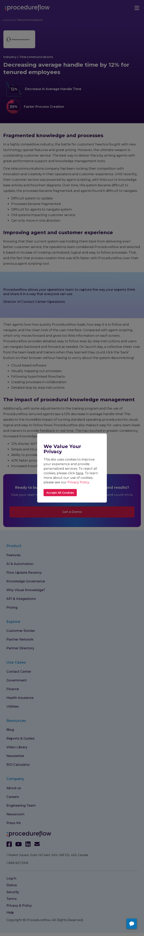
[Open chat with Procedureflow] (131, 924)
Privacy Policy (78, 482)
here (79, 473)
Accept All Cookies (60, 492)
